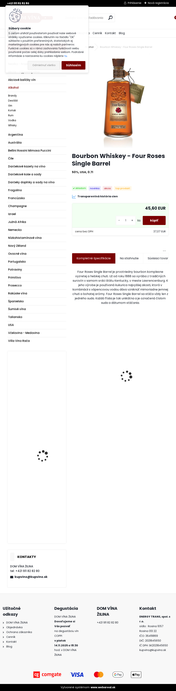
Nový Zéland (17, 246)
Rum (10, 115)
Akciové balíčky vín (22, 80)
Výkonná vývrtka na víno (142, 387)
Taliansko (15, 317)
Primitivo (14, 277)
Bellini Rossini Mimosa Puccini (29, 150)
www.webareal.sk (103, 687)
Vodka (12, 120)
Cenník (97, 33)
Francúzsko (16, 198)
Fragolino (15, 190)
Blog (122, 33)
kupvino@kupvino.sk (31, 577)
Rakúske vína (17, 293)
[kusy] (125, 220)
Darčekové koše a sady (24, 174)
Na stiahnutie (129, 258)
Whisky (12, 125)
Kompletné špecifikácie (94, 258)
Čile (10, 158)
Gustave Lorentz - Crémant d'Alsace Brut (46, 499)
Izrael (12, 214)
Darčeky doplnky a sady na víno (31, 182)
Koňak (12, 110)
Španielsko (16, 301)
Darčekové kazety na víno (26, 166)
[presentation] (74, 370)
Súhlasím (73, 65)
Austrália (15, 143)
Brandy (12, 95)
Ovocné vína (17, 254)
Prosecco (15, 285)
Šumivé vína (17, 309)
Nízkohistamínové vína (25, 238)
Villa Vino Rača (19, 341)
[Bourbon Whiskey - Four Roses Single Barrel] (120, 101)
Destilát (13, 100)
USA (11, 325)
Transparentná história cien (95, 197)
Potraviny (15, 269)
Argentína (15, 135)
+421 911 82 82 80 (18, 3)
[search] (110, 18)
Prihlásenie (134, 3)
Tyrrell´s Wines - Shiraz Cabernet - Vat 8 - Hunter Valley (46, 382)
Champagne (17, 206)
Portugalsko (17, 262)
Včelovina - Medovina (24, 333)
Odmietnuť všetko (43, 65)
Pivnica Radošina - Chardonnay (43, 438)
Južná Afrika (17, 222)
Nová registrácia (158, 3)
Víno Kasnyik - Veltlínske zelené (92, 387)
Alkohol (13, 88)
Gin (10, 105)
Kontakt (110, 33)
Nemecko (15, 230)
